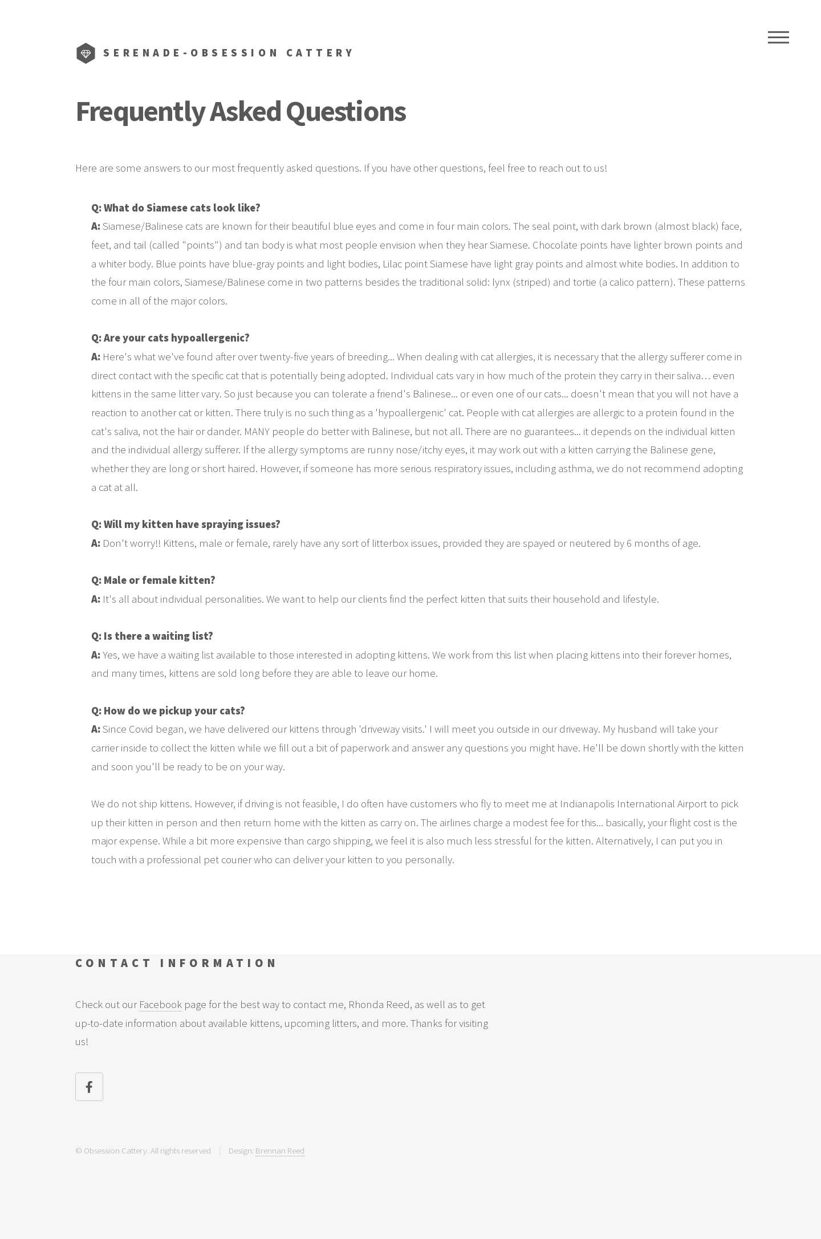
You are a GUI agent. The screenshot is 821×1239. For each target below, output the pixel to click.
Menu (778, 37)
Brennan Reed (279, 1150)
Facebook (160, 1004)
